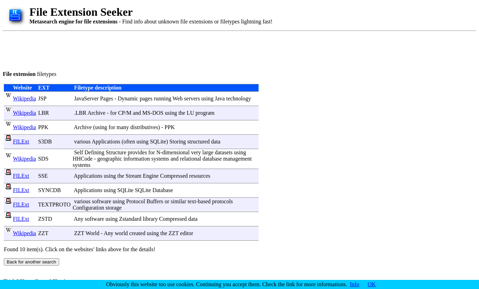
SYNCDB (49, 190)
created (137, 233)
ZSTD (45, 219)
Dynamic (128, 98)
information (137, 159)
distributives (144, 127)
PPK (43, 127)
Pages (106, 98)
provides (137, 152)
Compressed (174, 176)
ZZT (43, 233)
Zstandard (130, 219)
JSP (42, 98)
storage (113, 208)
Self (78, 152)
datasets (224, 152)
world (121, 233)
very (196, 152)
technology (238, 98)
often (129, 141)
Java (220, 98)
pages (146, 98)
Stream (133, 176)
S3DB (45, 141)
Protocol (135, 201)
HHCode (83, 159)
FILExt (21, 141)
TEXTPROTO (54, 204)
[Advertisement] (130, 49)
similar (178, 201)
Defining (94, 152)
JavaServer (86, 98)
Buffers (155, 201)
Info (354, 284)
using (207, 98)
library (150, 219)
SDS (43, 159)
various (82, 141)
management (237, 159)
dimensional (176, 152)
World (92, 233)
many (123, 127)
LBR (43, 113)
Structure (116, 152)
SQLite (158, 141)
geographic (109, 159)
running (162, 98)
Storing (177, 141)
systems (160, 159)
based (204, 201)
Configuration (88, 208)
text (192, 201)
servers (192, 98)
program (205, 113)
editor (186, 233)
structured (198, 141)
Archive (96, 113)
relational (190, 159)
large (207, 152)
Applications (106, 141)
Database (163, 190)
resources (199, 176)
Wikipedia (24, 98)
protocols (222, 201)
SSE (43, 176)
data (215, 141)
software (101, 201)
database (212, 159)
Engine (151, 176)
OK (372, 284)
